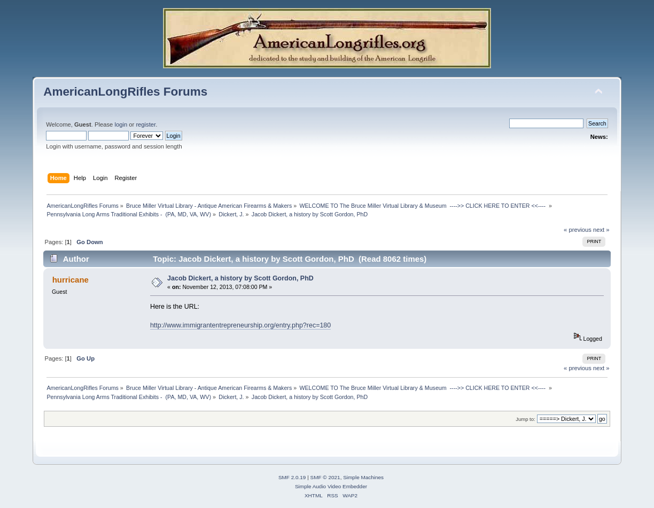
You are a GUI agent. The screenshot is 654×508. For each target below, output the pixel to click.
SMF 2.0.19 (292, 477)
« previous (577, 229)
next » (601, 229)
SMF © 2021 (325, 477)
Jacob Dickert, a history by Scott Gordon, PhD (240, 278)
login (120, 124)
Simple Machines (363, 477)
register (145, 124)
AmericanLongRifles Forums (125, 91)
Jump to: (525, 419)
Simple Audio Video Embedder (331, 486)
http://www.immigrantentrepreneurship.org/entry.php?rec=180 (240, 325)
